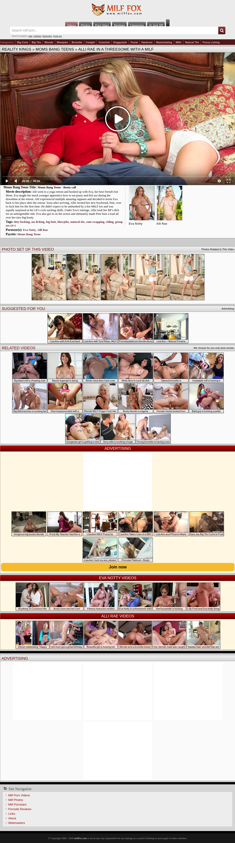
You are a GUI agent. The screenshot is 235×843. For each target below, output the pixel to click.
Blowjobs (62, 42)
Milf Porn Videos (19, 795)
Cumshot (104, 42)
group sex (57, 36)
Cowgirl (90, 42)
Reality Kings (16, 49)
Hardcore (146, 42)
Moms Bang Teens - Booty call (57, 187)
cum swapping (95, 222)
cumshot (37, 36)
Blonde (49, 42)
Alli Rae (42, 230)
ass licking (37, 222)
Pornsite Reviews (19, 809)
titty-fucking (22, 222)
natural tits (77, 222)
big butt (51, 222)
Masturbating (164, 42)
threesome (47, 36)
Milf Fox (117, 9)
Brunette (77, 42)
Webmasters (16, 823)
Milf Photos (15, 800)
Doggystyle (120, 42)
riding (110, 222)
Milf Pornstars (17, 804)
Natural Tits (192, 42)
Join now (118, 567)
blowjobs (63, 222)
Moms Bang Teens (55, 49)
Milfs (179, 42)
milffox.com (80, 838)
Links (11, 813)
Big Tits (36, 42)
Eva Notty (29, 230)
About (12, 818)
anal (30, 36)
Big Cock (22, 42)
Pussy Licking (211, 42)
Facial (134, 42)
